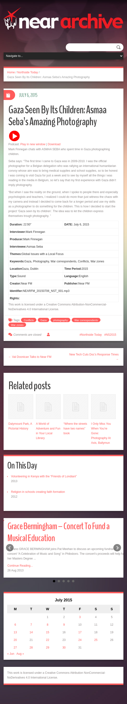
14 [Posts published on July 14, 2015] (31, 632)
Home (11, 72)
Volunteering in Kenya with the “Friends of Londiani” (44, 476)
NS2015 (111, 334)
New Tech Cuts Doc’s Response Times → (94, 357)
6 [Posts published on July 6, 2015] (15, 624)
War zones (17, 325)
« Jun (10, 653)
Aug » (20, 653)
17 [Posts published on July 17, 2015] (79, 632)
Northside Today (27, 72)
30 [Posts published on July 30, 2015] (64, 647)
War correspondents (86, 320)
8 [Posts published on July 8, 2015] (48, 624)
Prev (10, 548)
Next (117, 548)
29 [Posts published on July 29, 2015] (47, 647)
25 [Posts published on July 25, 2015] (95, 640)
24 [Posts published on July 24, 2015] (79, 640)
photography (60, 320)
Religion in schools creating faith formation (38, 492)
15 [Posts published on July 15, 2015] (47, 632)
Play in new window (32, 144)
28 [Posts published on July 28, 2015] (31, 647)
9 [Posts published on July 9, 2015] (64, 624)
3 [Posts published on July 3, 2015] (80, 617)
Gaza (43, 320)
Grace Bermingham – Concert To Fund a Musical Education (58, 532)
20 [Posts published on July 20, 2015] (15, 640)
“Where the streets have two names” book (75, 428)
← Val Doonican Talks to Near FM (29, 357)
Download (54, 144)
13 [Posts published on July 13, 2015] (15, 632)
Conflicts (29, 320)
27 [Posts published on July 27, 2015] (15, 647)
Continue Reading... (20, 565)
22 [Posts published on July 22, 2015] (47, 640)
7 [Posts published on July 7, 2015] (31, 624)
